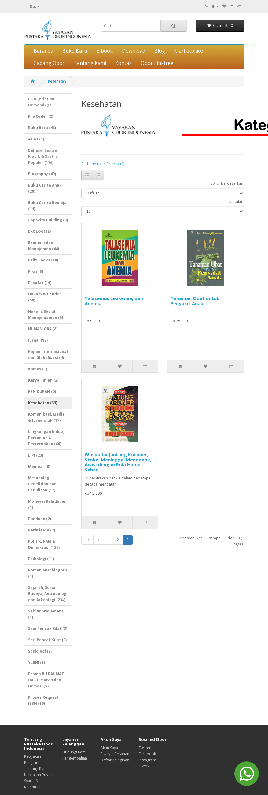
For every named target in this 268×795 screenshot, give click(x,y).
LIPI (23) (35, 455)
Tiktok (144, 766)
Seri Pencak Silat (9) (47, 639)
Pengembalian (74, 758)
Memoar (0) (39, 466)
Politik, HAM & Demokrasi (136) (44, 544)
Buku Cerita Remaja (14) (47, 205)
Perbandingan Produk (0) (102, 163)
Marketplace (188, 50)
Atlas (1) (36, 139)
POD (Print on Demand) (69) (41, 102)
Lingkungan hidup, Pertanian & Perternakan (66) (46, 437)
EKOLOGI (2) (39, 231)
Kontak (123, 63)
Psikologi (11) (41, 558)
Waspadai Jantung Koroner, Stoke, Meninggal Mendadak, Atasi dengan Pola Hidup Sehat (118, 462)
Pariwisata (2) (41, 530)
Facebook (147, 753)
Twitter (145, 747)
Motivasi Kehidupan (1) (47, 504)
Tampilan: (235, 201)
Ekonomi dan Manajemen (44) (43, 245)
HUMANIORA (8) (42, 328)
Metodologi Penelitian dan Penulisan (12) (42, 484)
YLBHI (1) (36, 662)
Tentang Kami (90, 63)
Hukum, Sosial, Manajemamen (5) (45, 314)
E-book (104, 50)
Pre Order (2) (40, 116)
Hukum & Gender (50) (44, 297)
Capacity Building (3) (48, 220)
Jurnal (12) (38, 340)
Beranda (43, 50)
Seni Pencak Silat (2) (47, 628)
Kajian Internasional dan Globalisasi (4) (48, 354)
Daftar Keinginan (115, 760)
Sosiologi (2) (40, 651)
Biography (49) (42, 173)
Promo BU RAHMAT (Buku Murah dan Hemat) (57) (46, 680)
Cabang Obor (49, 63)
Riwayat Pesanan (115, 753)
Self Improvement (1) (45, 614)
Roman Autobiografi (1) (47, 573)
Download (133, 50)
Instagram (147, 760)
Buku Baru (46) (42, 127)
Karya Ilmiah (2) (43, 380)
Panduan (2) (39, 518)
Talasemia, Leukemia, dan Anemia (114, 300)
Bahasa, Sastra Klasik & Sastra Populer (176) (43, 156)
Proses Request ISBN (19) (43, 700)
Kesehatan (57, 81)
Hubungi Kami (74, 752)
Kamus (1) (37, 369)
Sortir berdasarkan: (227, 183)
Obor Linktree (157, 63)
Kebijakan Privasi (38, 774)
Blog (159, 50)
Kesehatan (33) (42, 402)
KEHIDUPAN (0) (42, 391)
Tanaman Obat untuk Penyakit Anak (195, 300)
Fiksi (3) (35, 271)
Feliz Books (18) (43, 260)
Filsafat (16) (39, 282)
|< (87, 539)
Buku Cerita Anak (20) (45, 188)
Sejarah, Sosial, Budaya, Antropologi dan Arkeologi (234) (48, 593)
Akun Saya (109, 747)
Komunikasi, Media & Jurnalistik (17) (46, 417)
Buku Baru (74, 50)
